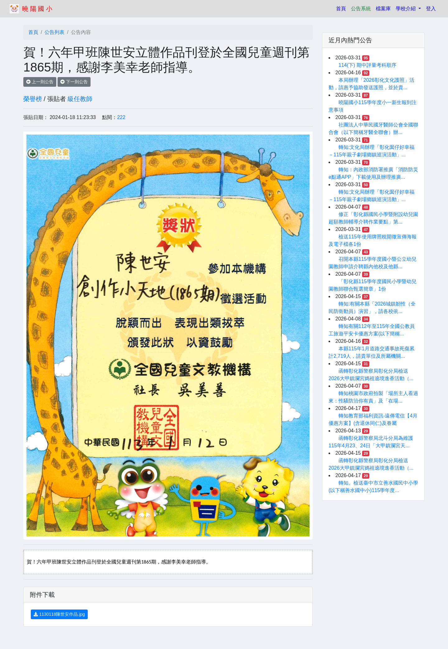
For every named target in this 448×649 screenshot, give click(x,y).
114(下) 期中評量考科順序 (367, 65)
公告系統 (361, 8)
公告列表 (54, 32)
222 (121, 117)
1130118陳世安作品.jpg (59, 614)
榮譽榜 (32, 98)
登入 (431, 8)
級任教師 (80, 98)
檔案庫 (383, 8)
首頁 (342, 8)
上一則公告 (40, 81)
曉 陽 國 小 (37, 8)
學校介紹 (406, 8)
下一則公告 (74, 81)
